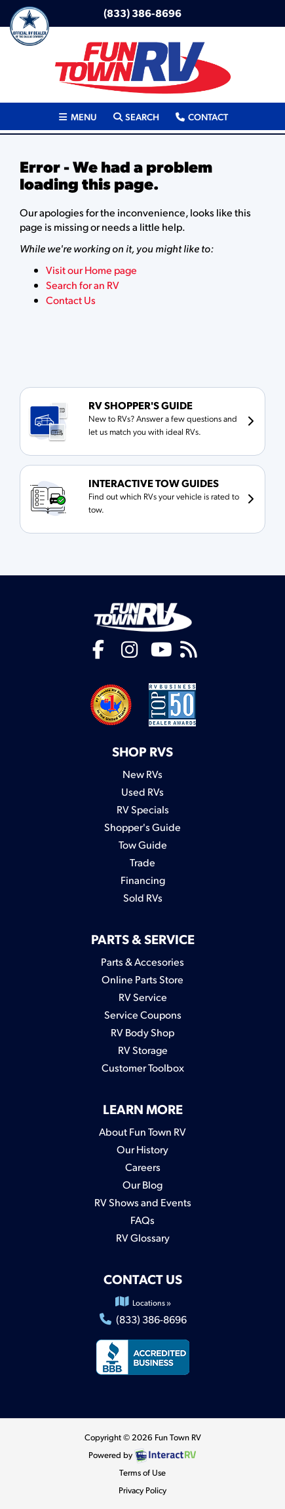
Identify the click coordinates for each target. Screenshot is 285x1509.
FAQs (142, 1220)
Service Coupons (142, 1014)
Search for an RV (82, 285)
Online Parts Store (142, 979)
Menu (80, 115)
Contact (201, 115)
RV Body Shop (142, 1032)
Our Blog (142, 1184)
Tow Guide (143, 844)
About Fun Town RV (142, 1131)
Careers (143, 1167)
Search (135, 115)
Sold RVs (142, 897)
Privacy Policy (142, 1490)
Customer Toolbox (143, 1067)
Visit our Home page (91, 270)
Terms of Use (142, 1472)
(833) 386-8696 (142, 13)
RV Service (143, 997)
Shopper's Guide (142, 827)
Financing (143, 880)
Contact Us (71, 300)
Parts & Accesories (142, 961)
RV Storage (143, 1050)
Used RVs (142, 791)
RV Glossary (143, 1237)
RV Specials (143, 809)
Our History (142, 1149)
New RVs (142, 774)
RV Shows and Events (142, 1202)
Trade (142, 862)
